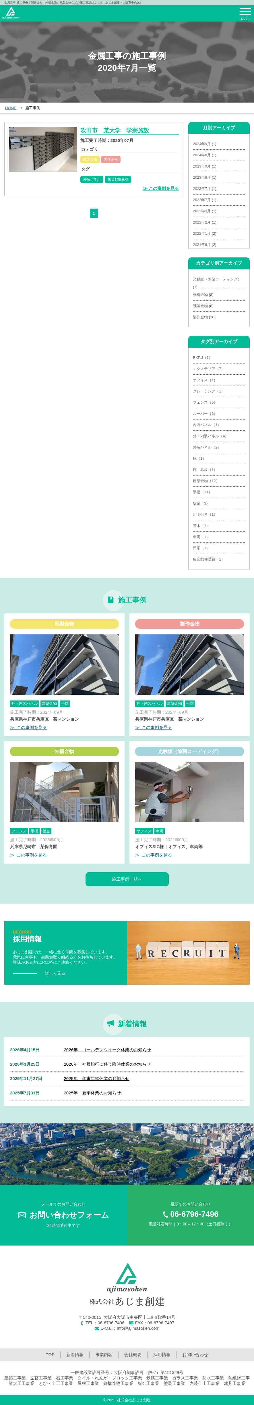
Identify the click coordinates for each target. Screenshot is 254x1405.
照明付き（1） (205, 514)
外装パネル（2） (207, 447)
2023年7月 (202, 188)
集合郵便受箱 (118, 179)
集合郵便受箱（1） (209, 559)
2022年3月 (202, 211)
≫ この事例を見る (161, 188)
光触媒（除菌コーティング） (217, 279)
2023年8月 (202, 177)
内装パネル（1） (207, 425)
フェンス (18, 831)
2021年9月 (202, 244)
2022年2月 (202, 222)
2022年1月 (202, 233)
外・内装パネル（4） (210, 436)
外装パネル (91, 179)
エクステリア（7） (209, 369)
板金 (46, 831)
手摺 (65, 703)
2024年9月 (202, 144)
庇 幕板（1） (205, 469)
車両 (159, 831)
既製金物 (90, 159)
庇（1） (199, 458)
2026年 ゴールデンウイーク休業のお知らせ (107, 1049)
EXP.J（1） (202, 357)
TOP (50, 1354)
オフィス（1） (205, 380)
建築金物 (49, 703)
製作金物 (111, 159)
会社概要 (132, 1354)
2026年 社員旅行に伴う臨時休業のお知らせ (107, 1064)
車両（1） (201, 537)
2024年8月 (202, 155)
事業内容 (104, 1354)
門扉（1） (201, 548)
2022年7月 (202, 200)
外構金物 (200, 294)
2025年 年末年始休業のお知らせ (96, 1078)
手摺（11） (202, 492)
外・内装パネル (24, 703)
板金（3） (201, 503)
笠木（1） (201, 525)
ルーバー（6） (205, 413)
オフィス (144, 831)
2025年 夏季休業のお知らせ (92, 1092)
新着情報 (75, 1354)
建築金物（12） (206, 481)
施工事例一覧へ (127, 879)
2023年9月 (202, 166)
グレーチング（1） (209, 391)
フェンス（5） (205, 402)
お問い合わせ (195, 1354)
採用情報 (161, 1354)
